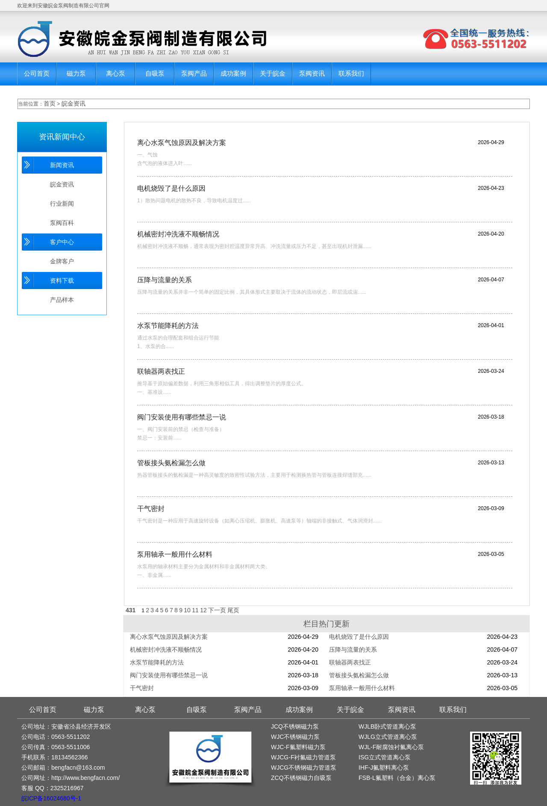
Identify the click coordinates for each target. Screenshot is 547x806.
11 (195, 610)
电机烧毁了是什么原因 (171, 188)
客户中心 (62, 242)
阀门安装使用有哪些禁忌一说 (181, 417)
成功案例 (233, 73)
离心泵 (115, 73)
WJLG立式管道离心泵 (388, 736)
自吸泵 (155, 73)
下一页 (217, 610)
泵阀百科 (62, 222)
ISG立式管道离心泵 (385, 757)
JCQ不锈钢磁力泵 (295, 726)
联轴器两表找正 (161, 371)
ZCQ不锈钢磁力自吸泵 (301, 777)
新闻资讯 (62, 165)
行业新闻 (62, 203)
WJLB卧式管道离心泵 (387, 726)
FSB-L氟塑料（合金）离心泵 (397, 777)
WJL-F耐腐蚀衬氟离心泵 (391, 747)
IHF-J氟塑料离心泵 (384, 767)
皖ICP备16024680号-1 (51, 798)
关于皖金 (272, 73)
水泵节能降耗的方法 (168, 325)
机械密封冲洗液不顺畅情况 (178, 234)
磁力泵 (76, 73)
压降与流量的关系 (164, 279)
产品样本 (62, 299)
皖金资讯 (73, 103)
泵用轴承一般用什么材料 (174, 554)
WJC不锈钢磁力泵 (295, 736)
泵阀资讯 (312, 73)
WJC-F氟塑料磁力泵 (298, 747)
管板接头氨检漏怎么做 (171, 462)
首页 (50, 103)
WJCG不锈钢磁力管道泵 (303, 767)
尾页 (233, 610)
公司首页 (37, 73)
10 (187, 610)
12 (203, 610)
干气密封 (151, 508)
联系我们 (351, 73)
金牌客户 (62, 261)
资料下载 (62, 280)
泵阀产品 (194, 73)
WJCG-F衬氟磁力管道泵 (303, 757)
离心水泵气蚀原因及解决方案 (181, 142)
